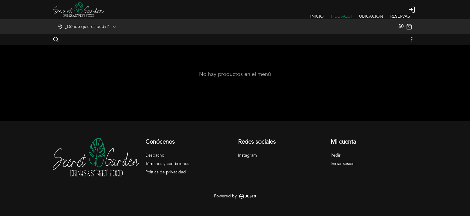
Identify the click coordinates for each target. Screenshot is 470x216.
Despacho (154, 155)
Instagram (247, 155)
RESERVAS (400, 16)
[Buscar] (56, 39)
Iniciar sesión (343, 164)
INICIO (317, 16)
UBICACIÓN (371, 16)
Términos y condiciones (167, 164)
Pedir (336, 155)
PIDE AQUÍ (341, 16)
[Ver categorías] (411, 39)
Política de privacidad (165, 172)
